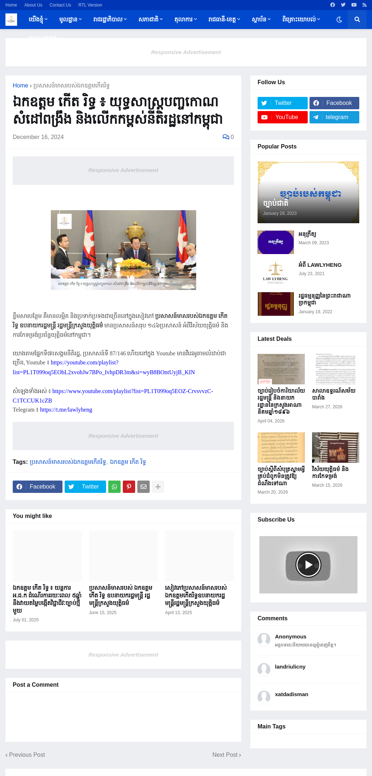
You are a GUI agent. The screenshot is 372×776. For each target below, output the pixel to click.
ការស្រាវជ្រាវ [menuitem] (42, 38)
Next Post (225, 755)
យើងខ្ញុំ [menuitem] (36, 19)
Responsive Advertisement (186, 52)
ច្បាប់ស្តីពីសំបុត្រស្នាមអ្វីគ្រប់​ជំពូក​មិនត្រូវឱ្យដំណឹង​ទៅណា (281, 476)
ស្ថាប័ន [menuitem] (259, 19)
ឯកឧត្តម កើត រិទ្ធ (128, 462)
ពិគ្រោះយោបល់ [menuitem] (299, 19)
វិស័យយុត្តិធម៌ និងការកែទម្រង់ (330, 472)
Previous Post (27, 755)
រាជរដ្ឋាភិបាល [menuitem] (107, 19)
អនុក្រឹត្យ (307, 234)
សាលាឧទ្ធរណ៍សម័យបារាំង (333, 394)
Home (11, 5)
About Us (33, 5)
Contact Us (60, 5)
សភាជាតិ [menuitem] (148, 19)
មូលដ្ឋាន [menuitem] (68, 19)
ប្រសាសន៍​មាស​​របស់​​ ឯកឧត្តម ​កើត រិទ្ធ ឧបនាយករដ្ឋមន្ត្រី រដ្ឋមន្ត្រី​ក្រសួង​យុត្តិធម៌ (121, 595)
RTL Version (90, 5)
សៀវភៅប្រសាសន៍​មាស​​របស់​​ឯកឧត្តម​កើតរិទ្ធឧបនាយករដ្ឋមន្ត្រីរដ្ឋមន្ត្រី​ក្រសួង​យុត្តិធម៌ (196, 595)
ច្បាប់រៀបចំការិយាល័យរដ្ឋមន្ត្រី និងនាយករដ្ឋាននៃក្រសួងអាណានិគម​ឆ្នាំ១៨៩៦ (281, 401)
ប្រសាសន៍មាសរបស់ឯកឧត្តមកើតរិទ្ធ (71, 86)
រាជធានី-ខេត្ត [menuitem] (222, 19)
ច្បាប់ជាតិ (275, 203)
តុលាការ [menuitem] (183, 19)
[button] (339, 19)
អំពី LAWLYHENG (320, 265)
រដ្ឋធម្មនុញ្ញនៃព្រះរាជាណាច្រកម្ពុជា (325, 299)
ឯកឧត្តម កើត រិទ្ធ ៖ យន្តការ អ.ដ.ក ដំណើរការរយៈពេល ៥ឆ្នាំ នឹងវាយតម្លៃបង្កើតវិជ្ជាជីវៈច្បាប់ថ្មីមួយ (47, 599)
